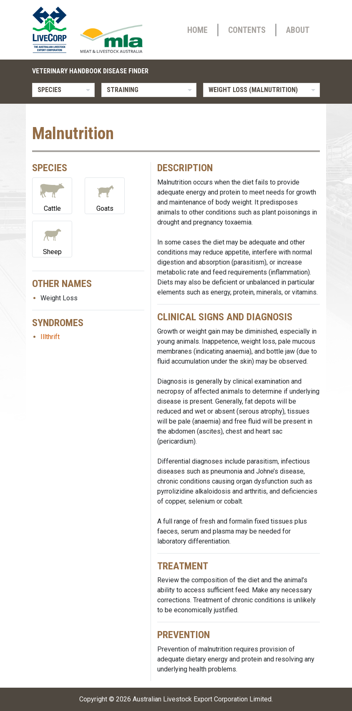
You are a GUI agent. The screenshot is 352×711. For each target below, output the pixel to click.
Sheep (52, 238)
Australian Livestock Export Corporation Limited (202, 699)
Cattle (52, 195)
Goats (105, 195)
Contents (247, 30)
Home (197, 30)
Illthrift (50, 337)
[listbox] (63, 90)
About (297, 30)
